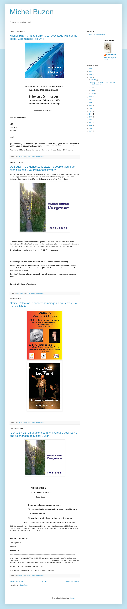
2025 (91, 71)
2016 (91, 114)
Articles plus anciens (72, 581)
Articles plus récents (16, 581)
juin (92, 88)
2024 (91, 74)
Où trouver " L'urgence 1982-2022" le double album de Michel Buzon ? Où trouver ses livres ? (42, 168)
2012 (91, 120)
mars (92, 90)
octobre (93, 80)
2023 (91, 77)
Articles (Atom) (23, 585)
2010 (91, 125)
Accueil (44, 581)
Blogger (71, 598)
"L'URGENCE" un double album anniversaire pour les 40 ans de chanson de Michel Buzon (43, 434)
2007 (91, 131)
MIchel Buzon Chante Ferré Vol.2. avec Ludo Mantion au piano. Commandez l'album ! (43, 37)
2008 (91, 128)
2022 (91, 97)
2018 (91, 108)
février (93, 93)
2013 (91, 117)
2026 (91, 69)
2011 (91, 122)
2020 (91, 103)
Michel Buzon (32, 12)
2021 (91, 100)
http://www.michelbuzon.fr (97, 35)
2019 (91, 105)
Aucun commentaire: (37, 156)
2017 (91, 111)
